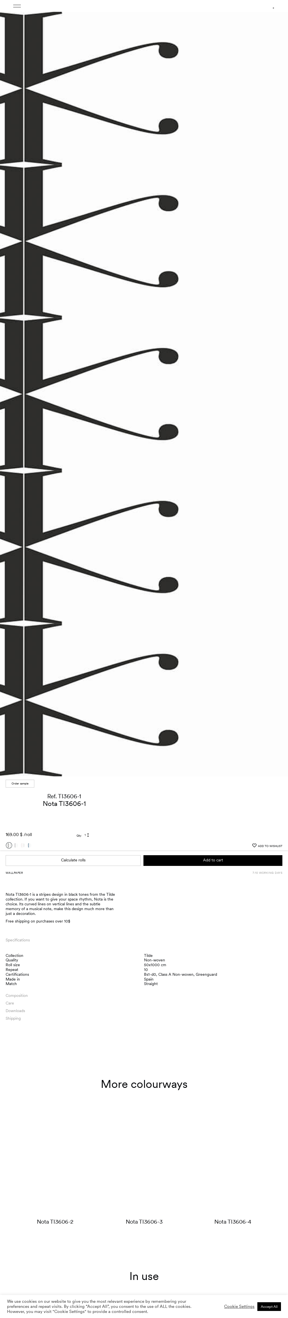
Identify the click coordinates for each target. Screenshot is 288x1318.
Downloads (15, 1010)
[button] (278, 389)
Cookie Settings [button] (239, 1306)
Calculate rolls (73, 860)
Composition (17, 995)
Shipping (13, 1018)
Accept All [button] (269, 1306)
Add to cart (213, 860)
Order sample (20, 783)
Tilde (148, 955)
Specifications (18, 940)
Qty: (79, 835)
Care (10, 1003)
